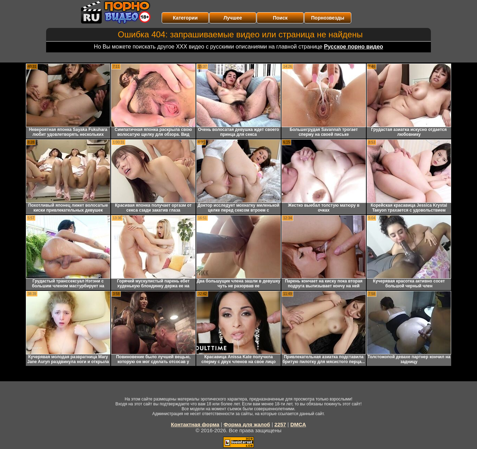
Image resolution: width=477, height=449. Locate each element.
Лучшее (232, 18)
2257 (280, 424)
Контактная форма (195, 424)
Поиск (280, 18)
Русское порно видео (353, 47)
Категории (185, 18)
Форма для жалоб (246, 424)
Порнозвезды (327, 18)
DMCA (298, 424)
